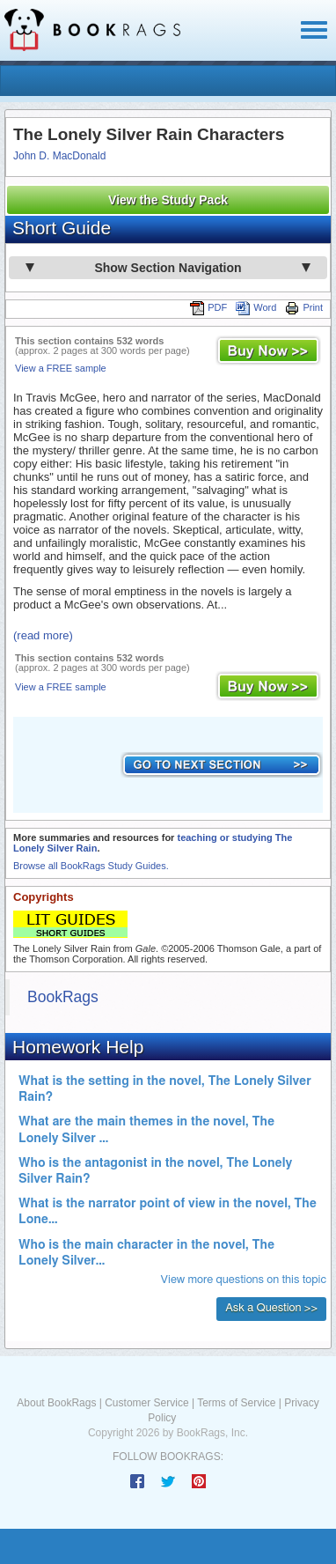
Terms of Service (236, 1403)
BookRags (63, 997)
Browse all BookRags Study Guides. (91, 865)
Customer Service (146, 1403)
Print (304, 307)
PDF (208, 307)
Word (256, 307)
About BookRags (56, 1403)
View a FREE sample (60, 368)
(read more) (43, 635)
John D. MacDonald (59, 156)
